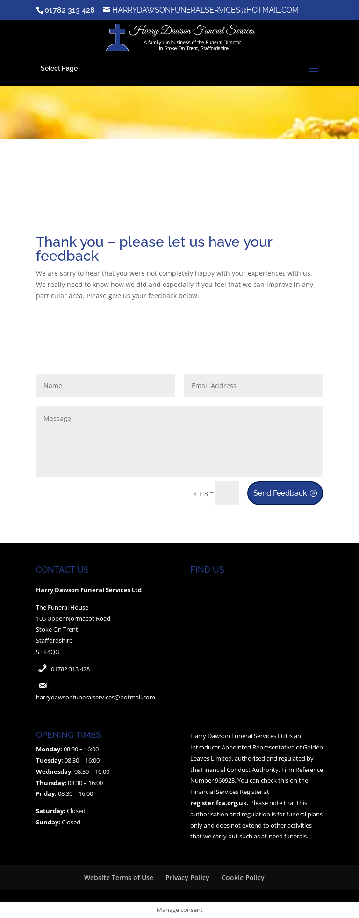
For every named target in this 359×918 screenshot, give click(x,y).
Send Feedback (280, 493)
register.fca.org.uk (218, 803)
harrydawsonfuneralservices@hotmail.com (95, 697)
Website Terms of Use (118, 877)
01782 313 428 (70, 669)
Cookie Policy (243, 877)
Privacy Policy (187, 877)
